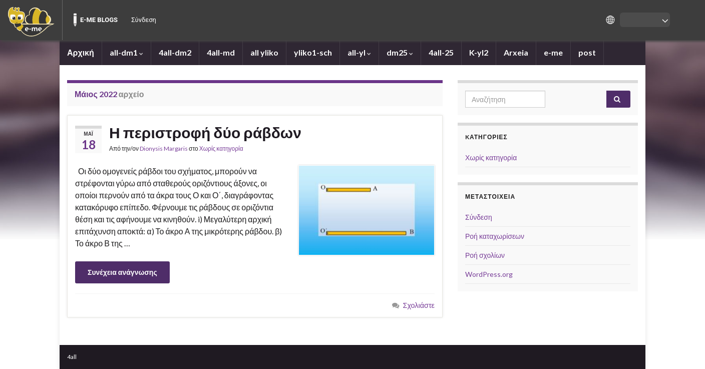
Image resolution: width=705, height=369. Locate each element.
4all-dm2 (175, 52)
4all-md (221, 52)
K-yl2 (478, 52)
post (587, 52)
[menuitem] (31, 20)
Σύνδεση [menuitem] (143, 20)
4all (72, 356)
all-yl (359, 52)
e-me (553, 52)
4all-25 (441, 52)
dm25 (400, 52)
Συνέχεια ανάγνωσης (122, 272)
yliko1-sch (313, 52)
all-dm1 (126, 52)
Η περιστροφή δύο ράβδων (205, 132)
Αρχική (80, 52)
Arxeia (516, 52)
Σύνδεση (478, 217)
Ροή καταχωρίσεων (494, 236)
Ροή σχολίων (485, 255)
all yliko (264, 52)
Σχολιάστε (419, 305)
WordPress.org (489, 274)
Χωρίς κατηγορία (221, 148)
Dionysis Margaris (164, 148)
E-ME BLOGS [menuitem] (99, 20)
